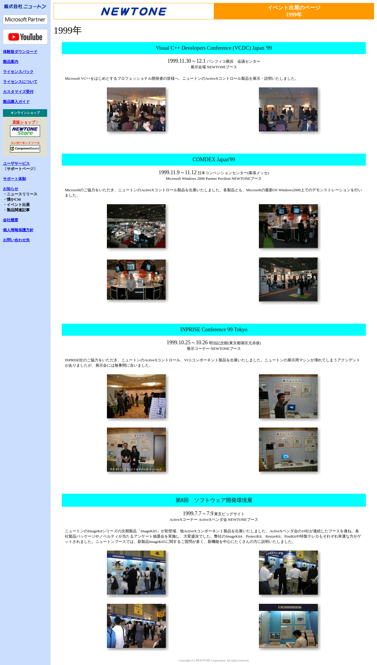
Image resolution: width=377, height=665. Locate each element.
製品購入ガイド (16, 101)
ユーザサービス (16, 163)
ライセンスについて (20, 81)
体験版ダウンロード (20, 51)
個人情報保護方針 (18, 230)
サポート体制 (14, 179)
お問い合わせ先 (16, 240)
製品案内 (10, 61)
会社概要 (10, 220)
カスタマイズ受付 (18, 91)
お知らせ (10, 189)
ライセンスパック (18, 71)
